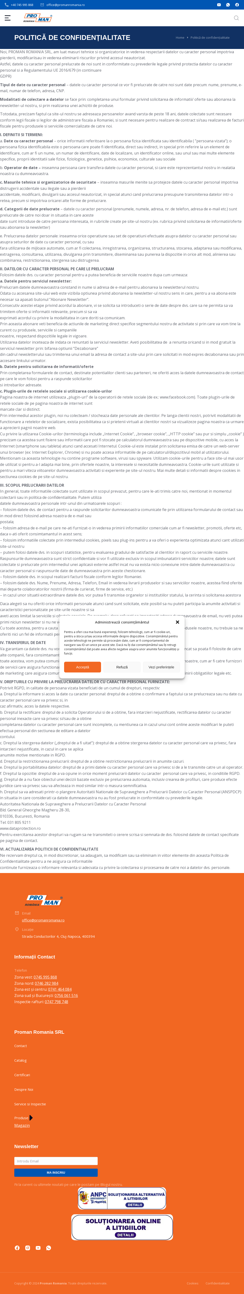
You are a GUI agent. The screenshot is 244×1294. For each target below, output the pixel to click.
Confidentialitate (218, 1283)
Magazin (22, 1125)
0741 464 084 (59, 989)
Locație (28, 929)
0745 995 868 (45, 977)
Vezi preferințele (161, 667)
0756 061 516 (66, 995)
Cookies (192, 1283)
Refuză (122, 667)
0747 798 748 (56, 1001)
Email (26, 913)
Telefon (20, 970)
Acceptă (82, 667)
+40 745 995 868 (22, 5)
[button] (177, 622)
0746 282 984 (46, 983)
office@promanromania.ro (65, 5)
